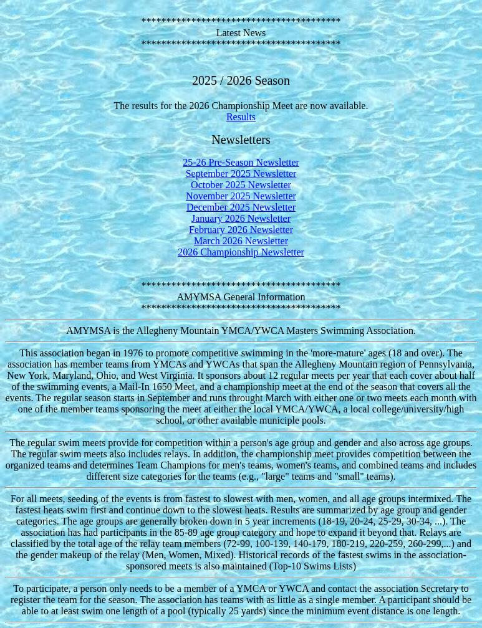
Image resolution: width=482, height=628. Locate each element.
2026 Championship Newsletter (241, 252)
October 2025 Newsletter (241, 184)
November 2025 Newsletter (241, 196)
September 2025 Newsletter (241, 173)
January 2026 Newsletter (241, 218)
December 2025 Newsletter (241, 207)
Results (241, 117)
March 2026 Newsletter (241, 241)
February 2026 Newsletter (241, 229)
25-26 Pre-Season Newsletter (241, 162)
